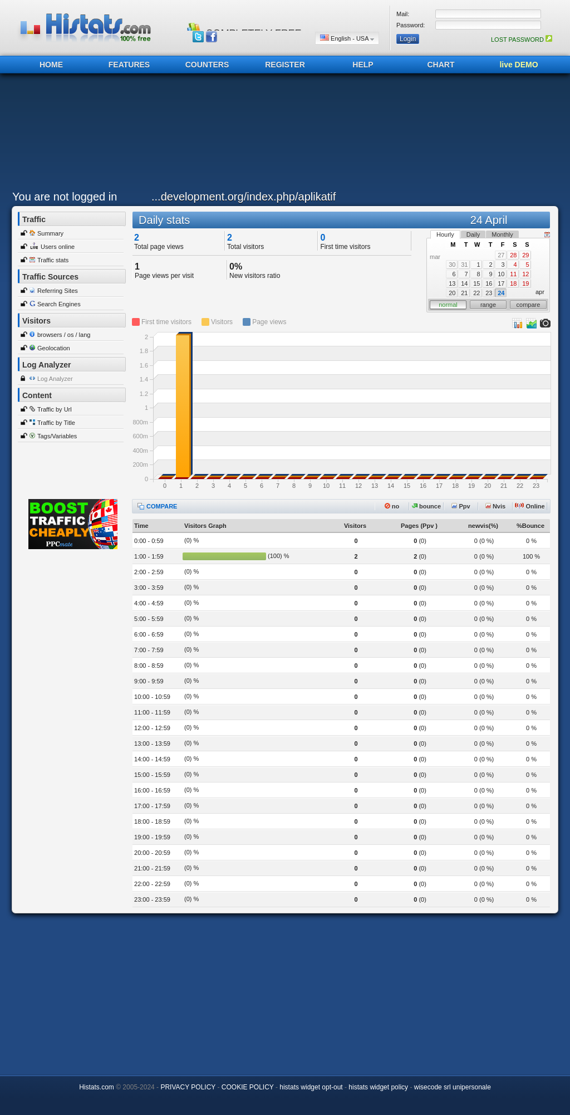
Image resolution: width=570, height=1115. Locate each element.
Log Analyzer (55, 378)
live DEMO (518, 64)
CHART (441, 64)
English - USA (347, 38)
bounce (426, 506)
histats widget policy (378, 1087)
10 (501, 274)
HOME (51, 64)
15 (476, 283)
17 (501, 283)
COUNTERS (207, 64)
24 (501, 293)
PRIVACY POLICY (187, 1087)
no (392, 506)
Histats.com (96, 1087)
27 (501, 255)
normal (448, 304)
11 (513, 274)
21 (464, 293)
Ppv (460, 506)
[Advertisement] (282, 134)
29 (525, 255)
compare (528, 304)
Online (529, 506)
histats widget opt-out (310, 1087)
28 (513, 255)
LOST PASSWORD (521, 39)
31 (464, 264)
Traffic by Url (54, 409)
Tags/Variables (57, 436)
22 (476, 293)
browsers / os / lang (63, 334)
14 (464, 283)
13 (452, 283)
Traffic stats (52, 260)
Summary (50, 233)
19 (525, 283)
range (488, 304)
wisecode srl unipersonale (452, 1087)
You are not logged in (64, 196)
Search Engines (59, 304)
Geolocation (53, 348)
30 (452, 264)
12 (525, 274)
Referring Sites (57, 290)
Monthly (502, 234)
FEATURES (129, 64)
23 (488, 293)
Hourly (445, 234)
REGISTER (285, 64)
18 (513, 283)
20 (452, 293)
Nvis (495, 506)
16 (488, 283)
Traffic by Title (56, 422)
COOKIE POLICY (248, 1087)
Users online (58, 246)
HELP (362, 64)
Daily (473, 234)
